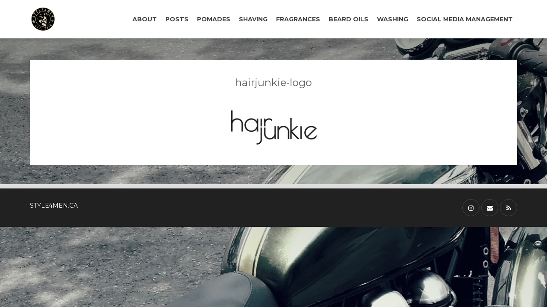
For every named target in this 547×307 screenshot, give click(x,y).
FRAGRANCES (298, 19)
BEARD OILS (348, 19)
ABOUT (144, 19)
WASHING (392, 19)
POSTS (176, 19)
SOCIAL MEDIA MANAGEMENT (465, 19)
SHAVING (253, 19)
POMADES (213, 19)
